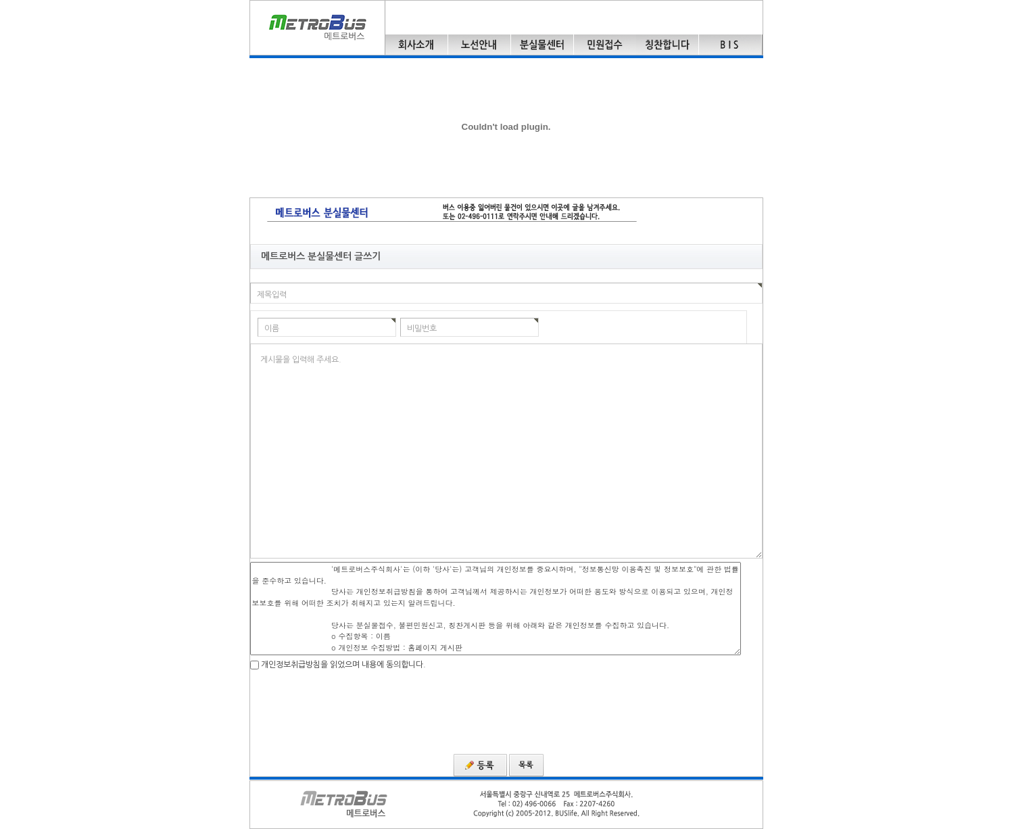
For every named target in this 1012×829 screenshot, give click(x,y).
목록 (526, 765)
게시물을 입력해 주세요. (300, 360)
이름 (271, 329)
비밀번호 (422, 329)
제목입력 (272, 295)
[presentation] (353, 710)
